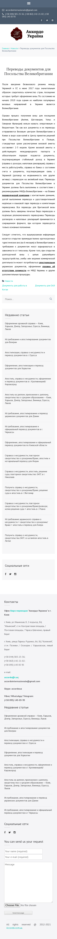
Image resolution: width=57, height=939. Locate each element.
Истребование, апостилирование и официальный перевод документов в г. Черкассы (24, 429)
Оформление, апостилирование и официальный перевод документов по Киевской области (28, 444)
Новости (14, 48)
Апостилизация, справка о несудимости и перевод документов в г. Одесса (25, 354)
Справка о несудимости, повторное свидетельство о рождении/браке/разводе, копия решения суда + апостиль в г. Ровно (26, 506)
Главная (5, 48)
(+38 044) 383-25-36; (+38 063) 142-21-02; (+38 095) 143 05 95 (25, 15)
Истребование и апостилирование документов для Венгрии (28, 341)
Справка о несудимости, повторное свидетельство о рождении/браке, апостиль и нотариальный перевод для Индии (27, 458)
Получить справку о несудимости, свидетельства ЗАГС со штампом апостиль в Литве (26, 538)
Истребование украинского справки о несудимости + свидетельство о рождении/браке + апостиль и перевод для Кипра (26, 522)
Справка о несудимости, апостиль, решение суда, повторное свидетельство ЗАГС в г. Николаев (26, 474)
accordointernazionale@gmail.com (19, 10)
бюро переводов (19, 610)
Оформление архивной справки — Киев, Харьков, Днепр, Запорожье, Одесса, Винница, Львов (27, 326)
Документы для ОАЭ (45, 285)
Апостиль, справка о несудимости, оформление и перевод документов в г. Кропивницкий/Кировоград (28, 381)
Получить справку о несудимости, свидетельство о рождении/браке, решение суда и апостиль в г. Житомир (26, 490)
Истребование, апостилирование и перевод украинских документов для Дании (26, 415)
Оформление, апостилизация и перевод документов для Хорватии (24, 367)
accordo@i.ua (11, 677)
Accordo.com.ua (14, 927)
